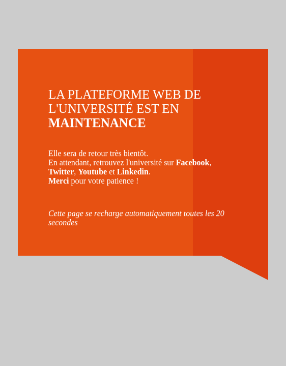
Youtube (92, 171)
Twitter (61, 171)
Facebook (193, 162)
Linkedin (133, 171)
